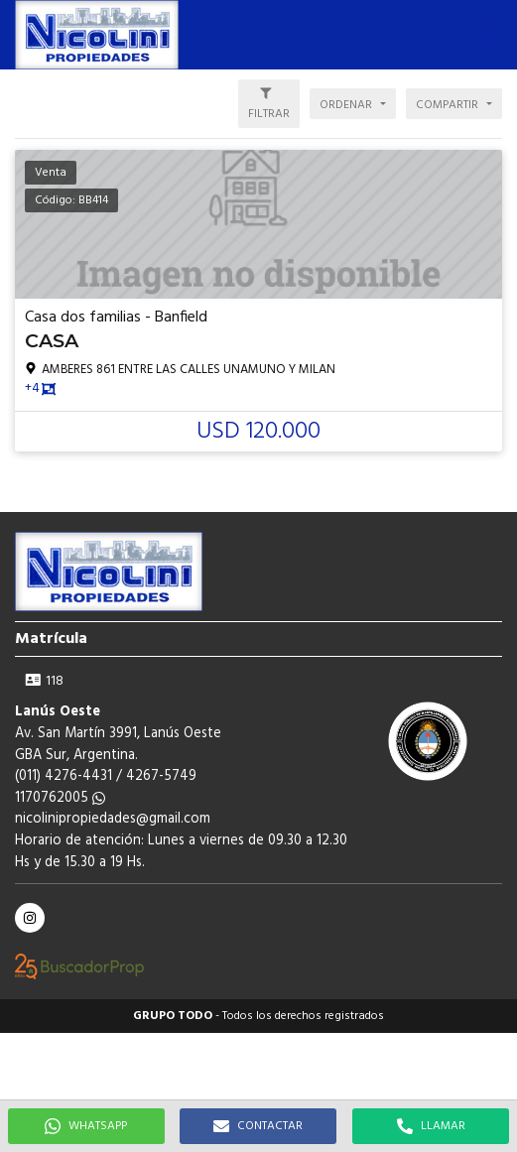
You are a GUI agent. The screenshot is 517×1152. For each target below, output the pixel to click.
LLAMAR (431, 1126)
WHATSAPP (86, 1126)
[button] (492, 35)
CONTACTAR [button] (258, 1126)
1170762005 (60, 798)
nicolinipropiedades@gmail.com (112, 819)
